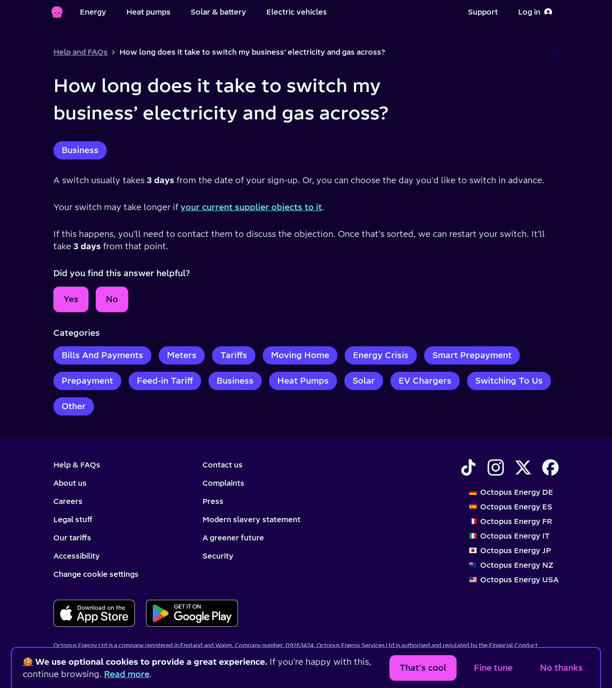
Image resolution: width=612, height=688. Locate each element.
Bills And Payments (102, 355)
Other (74, 406)
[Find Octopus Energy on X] (523, 467)
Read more (127, 674)
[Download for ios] (94, 613)
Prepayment (87, 380)
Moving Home (300, 355)
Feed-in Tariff (165, 380)
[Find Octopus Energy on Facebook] (550, 467)
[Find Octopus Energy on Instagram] (496, 467)
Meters (182, 355)
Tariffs (233, 355)
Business (80, 150)
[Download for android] (192, 613)
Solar (364, 380)
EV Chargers (425, 380)
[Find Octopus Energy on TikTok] (468, 467)
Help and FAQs (80, 51)
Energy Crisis (381, 355)
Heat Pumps (303, 380)
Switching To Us (509, 380)
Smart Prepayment (472, 355)
